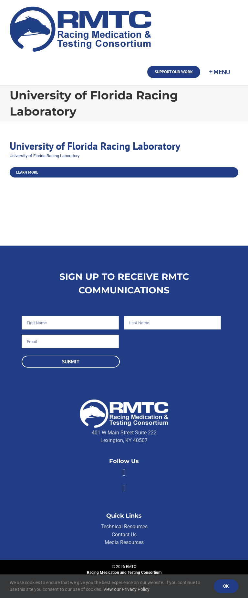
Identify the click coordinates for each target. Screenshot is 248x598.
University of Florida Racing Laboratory (95, 146)
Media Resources (124, 542)
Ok (226, 586)
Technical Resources (124, 526)
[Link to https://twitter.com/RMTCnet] (124, 488)
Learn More (27, 172)
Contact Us (124, 535)
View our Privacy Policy (126, 589)
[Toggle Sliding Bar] (219, 72)
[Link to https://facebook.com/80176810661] (124, 472)
